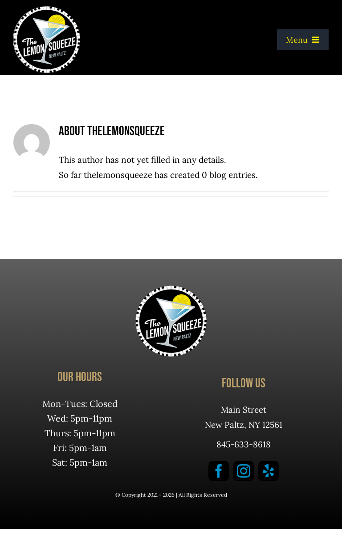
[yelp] (268, 471)
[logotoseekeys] (46, 10)
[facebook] (218, 471)
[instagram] (243, 471)
